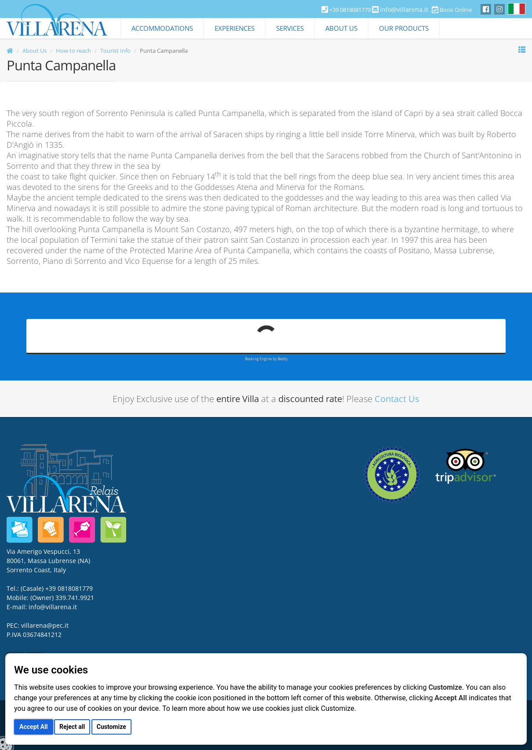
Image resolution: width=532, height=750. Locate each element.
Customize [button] (111, 726)
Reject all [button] (72, 726)
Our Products (404, 28)
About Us (341, 28)
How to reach (73, 51)
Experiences (235, 28)
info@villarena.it (404, 9)
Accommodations (162, 28)
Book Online (452, 10)
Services (290, 28)
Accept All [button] (33, 726)
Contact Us (397, 399)
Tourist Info (115, 51)
